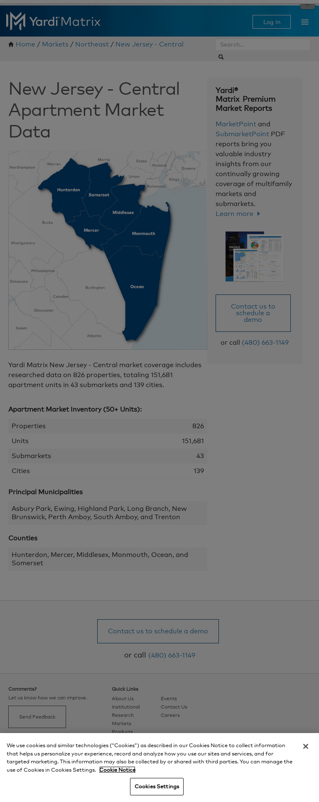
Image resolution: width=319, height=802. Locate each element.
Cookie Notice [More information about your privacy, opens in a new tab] (117, 769)
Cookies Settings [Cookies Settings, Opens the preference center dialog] (157, 786)
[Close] (306, 746)
